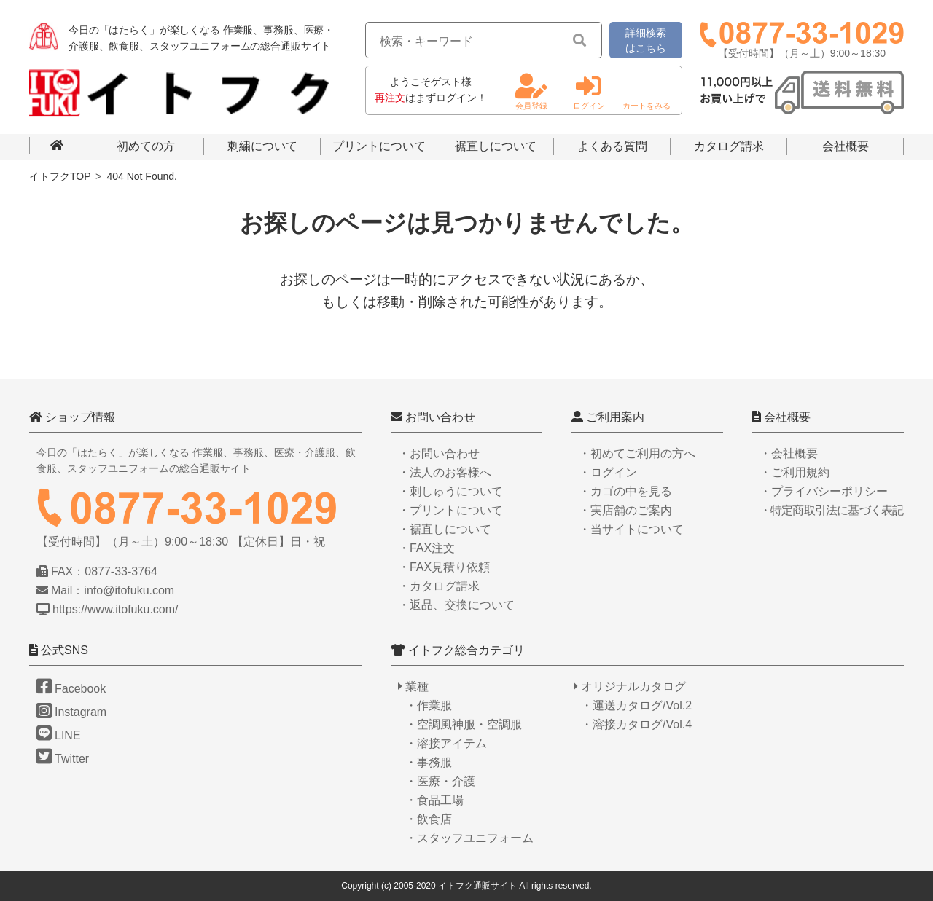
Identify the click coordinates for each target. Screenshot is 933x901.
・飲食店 (428, 819)
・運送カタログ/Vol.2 (636, 705)
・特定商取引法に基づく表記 (832, 510)
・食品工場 (434, 800)
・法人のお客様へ (444, 472)
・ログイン (608, 472)
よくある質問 (612, 146)
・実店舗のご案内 (625, 510)
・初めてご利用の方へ (637, 453)
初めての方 (146, 146)
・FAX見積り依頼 (444, 567)
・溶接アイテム (446, 743)
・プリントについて (450, 510)
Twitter (62, 758)
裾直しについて (495, 146)
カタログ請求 (729, 146)
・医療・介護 (440, 781)
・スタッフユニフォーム (469, 838)
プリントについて (379, 146)
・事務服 (428, 762)
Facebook (71, 688)
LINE (58, 735)
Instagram (71, 712)
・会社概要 (789, 453)
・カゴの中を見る (625, 491)
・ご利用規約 (794, 472)
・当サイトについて (631, 529)
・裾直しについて (444, 529)
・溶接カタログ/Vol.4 (636, 724)
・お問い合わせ (439, 453)
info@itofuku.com (129, 590)
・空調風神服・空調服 (463, 724)
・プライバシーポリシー (824, 491)
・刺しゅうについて (450, 491)
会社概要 (845, 146)
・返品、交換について (456, 605)
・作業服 (428, 705)
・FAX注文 (426, 548)
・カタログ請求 (439, 586)
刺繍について (262, 146)
